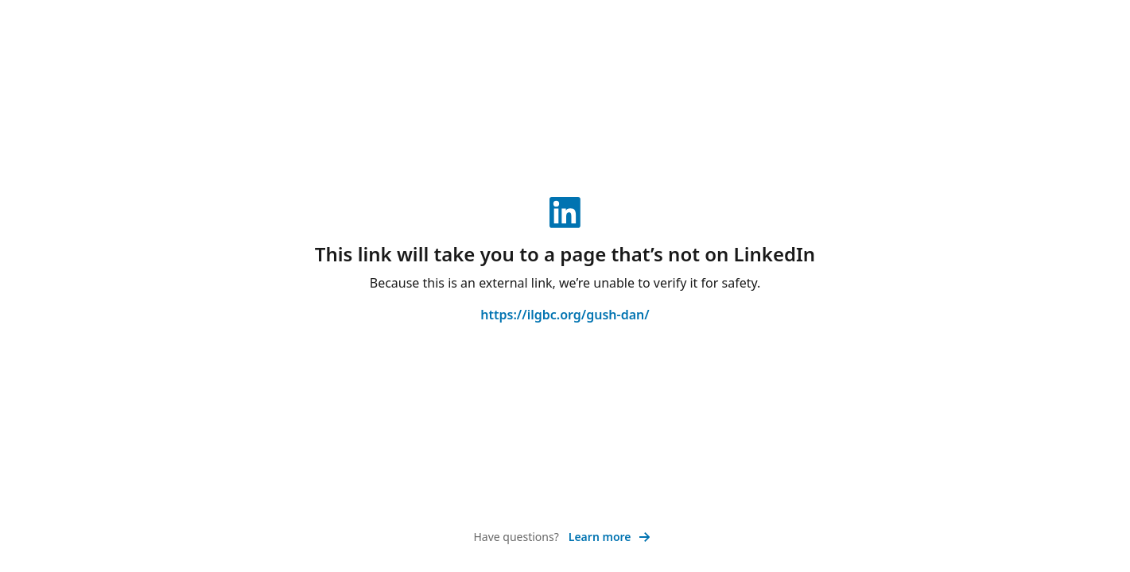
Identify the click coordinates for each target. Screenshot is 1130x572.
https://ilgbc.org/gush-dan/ (564, 314)
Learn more (609, 536)
